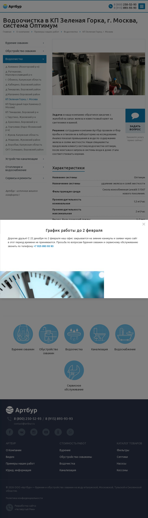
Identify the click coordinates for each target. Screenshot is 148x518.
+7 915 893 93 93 (44, 246)
